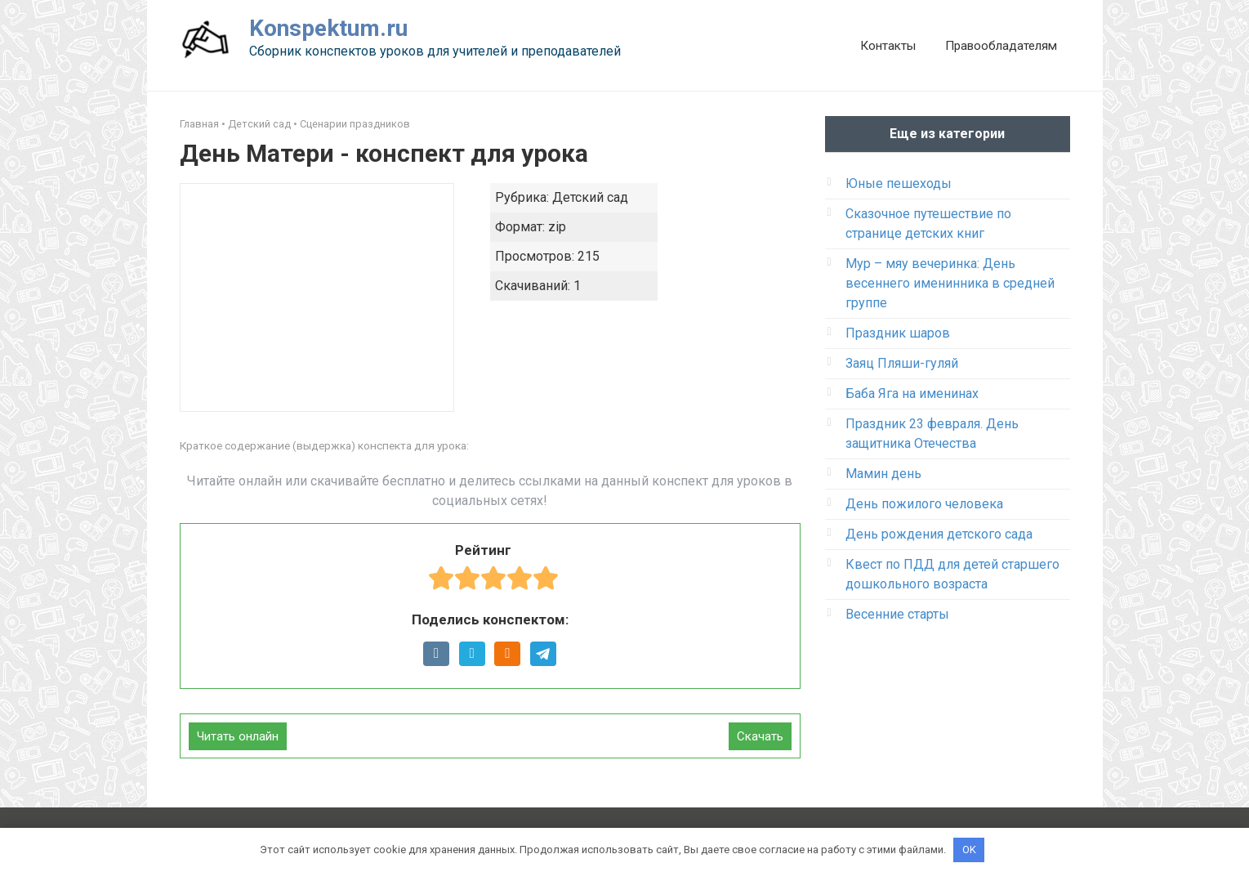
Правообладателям (1001, 45)
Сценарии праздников (355, 124)
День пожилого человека (924, 504)
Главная (199, 124)
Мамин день (883, 473)
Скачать (760, 736)
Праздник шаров (897, 333)
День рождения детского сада (939, 534)
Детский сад (259, 124)
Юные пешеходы (898, 183)
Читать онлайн (238, 736)
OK (969, 849)
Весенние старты (897, 614)
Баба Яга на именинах (912, 393)
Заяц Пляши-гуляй (901, 363)
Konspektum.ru (328, 28)
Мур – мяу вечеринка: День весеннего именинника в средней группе (950, 283)
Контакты (888, 45)
